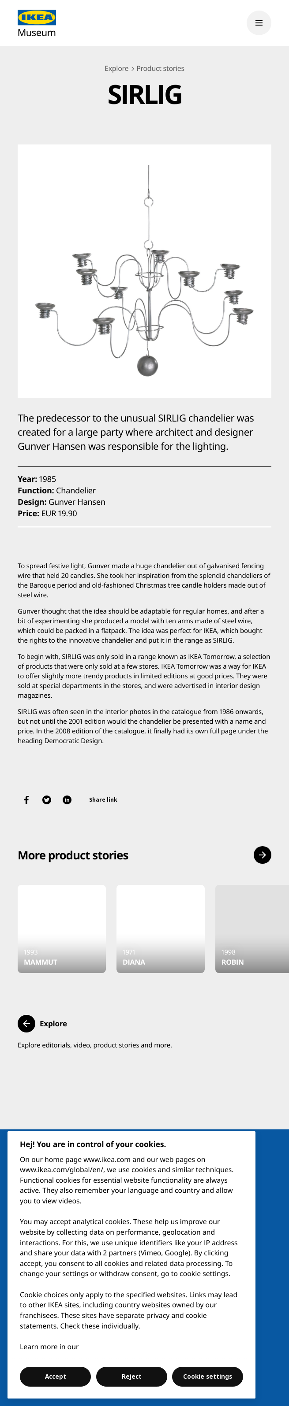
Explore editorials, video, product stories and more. (95, 1045)
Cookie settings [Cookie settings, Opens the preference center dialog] (207, 1376)
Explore (116, 68)
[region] (132, 1265)
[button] (262, 855)
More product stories (73, 855)
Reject (132, 1376)
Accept (55, 1376)
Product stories (160, 68)
